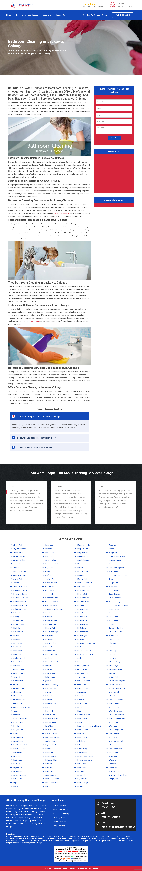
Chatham (16, 684)
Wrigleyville (113, 779)
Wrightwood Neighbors (118, 775)
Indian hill (48, 665)
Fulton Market (50, 560)
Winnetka (112, 764)
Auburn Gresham (19, 575)
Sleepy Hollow (114, 583)
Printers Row (82, 737)
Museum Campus (83, 586)
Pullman (80, 745)
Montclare (81, 575)
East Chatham (18, 741)
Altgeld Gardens (19, 549)
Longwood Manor (52, 779)
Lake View (49, 726)
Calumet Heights (19, 673)
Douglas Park (18, 730)
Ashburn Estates (19, 571)
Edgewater (17, 771)
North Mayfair (82, 635)
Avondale (16, 583)
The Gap (112, 643)
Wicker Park (113, 752)
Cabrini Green (18, 669)
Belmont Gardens (20, 605)
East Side (16, 756)
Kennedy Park (50, 703)
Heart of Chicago (51, 632)
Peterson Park (82, 703)
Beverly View (18, 620)
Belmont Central (19, 601)
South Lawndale (115, 613)
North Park (81, 639)
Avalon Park (17, 579)
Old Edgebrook (83, 665)
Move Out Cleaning (61, 809)
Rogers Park (82, 779)
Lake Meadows (51, 722)
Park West (81, 696)
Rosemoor (113, 549)
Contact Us (60, 15)
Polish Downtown (84, 715)
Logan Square (50, 775)
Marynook (81, 564)
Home (8, 15)
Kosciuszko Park (51, 718)
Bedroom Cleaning (61, 213)
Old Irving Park (83, 669)
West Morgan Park (116, 730)
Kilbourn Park (50, 715)
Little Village (50, 771)
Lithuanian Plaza (51, 760)
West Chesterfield (116, 699)
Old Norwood (82, 673)
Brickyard (16, 639)
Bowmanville (18, 632)
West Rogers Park (116, 741)
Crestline (16, 715)
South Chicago (114, 594)
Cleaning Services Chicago (27, 15)
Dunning (16, 733)
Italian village (50, 677)
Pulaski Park (81, 741)
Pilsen (79, 711)
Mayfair (80, 567)
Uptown (112, 673)
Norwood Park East (84, 650)
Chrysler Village (19, 696)
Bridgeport (17, 643)
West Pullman (114, 733)
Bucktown (17, 654)
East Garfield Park (20, 745)
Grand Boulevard (51, 601)
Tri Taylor (113, 658)
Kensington (49, 707)
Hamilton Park (50, 624)
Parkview (80, 699)
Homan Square (51, 647)
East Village (17, 760)
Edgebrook (17, 767)
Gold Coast (49, 586)
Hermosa (49, 639)
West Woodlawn (115, 748)
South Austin (114, 590)
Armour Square (19, 564)
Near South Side (83, 594)
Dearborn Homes (20, 718)
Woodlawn (113, 767)
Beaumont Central (20, 594)
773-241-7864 (123, 15)
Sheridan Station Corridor (118, 575)
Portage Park (82, 722)
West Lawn (113, 722)
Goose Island (50, 594)
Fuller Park (49, 556)
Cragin (15, 711)
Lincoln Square (50, 756)
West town (113, 745)
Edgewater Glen (19, 775)
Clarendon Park (19, 699)
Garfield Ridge (50, 579)
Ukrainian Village (115, 662)
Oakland (80, 658)
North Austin (82, 616)
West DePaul (114, 703)
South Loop (113, 616)
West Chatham (114, 696)
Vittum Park (113, 677)
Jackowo (48, 681)
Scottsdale (113, 564)
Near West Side (83, 598)
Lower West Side (51, 782)
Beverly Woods (19, 624)
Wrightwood (114, 771)
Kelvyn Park (49, 696)
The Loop (112, 650)
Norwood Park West (85, 654)
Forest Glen (49, 552)
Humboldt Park (51, 654)
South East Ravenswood (118, 605)
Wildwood (113, 756)
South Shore (113, 620)
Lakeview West (51, 733)
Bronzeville (17, 650)
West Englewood (115, 711)
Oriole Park (81, 684)
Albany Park (17, 545)
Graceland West (51, 598)
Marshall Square (83, 560)
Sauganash (113, 552)
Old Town (81, 677)
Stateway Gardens (116, 628)
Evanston (16, 786)
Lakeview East (50, 730)
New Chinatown (83, 601)
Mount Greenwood (84, 583)
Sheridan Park (114, 571)
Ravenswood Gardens (85, 756)
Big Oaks (16, 628)
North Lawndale (83, 632)
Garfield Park (50, 575)
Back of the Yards (20, 590)
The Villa (112, 654)
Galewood (49, 571)
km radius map (114, 173)
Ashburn (16, 567)
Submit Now (114, 138)
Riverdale (80, 771)
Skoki (111, 579)
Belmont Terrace (19, 613)
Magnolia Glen (82, 549)
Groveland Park (51, 620)
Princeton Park (82, 733)
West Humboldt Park (117, 718)
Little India (49, 764)
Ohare (79, 662)
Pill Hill (79, 707)
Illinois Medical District (53, 662)
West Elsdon (114, 707)
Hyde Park (49, 658)
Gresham (48, 616)
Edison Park (17, 779)
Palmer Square (82, 688)
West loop (113, 726)
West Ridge (113, 737)
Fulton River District (52, 564)
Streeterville (114, 635)
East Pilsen (17, 752)
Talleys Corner (114, 639)
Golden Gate (50, 590)
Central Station (19, 681)
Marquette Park (83, 556)
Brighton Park (18, 647)
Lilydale (48, 748)
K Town (48, 692)
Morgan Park (82, 579)
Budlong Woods (19, 658)
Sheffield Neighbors (116, 567)
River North (81, 764)
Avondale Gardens (20, 586)
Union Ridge (113, 665)
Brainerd (16, 635)
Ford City (48, 549)
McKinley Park (82, 571)
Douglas (16, 726)
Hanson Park (50, 628)
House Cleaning (59, 805)
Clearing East (18, 703)
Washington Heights (117, 681)
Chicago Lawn (18, 688)
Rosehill (80, 786)
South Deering (114, 601)
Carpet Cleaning (59, 821)
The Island (113, 647)
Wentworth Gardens (117, 688)
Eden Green (17, 764)
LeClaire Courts (51, 741)
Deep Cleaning (59, 826)
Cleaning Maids (59, 817)
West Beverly (114, 692)
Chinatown (17, 692)
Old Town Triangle (84, 681)
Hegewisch (49, 635)
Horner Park (50, 650)
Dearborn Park (19, 722)
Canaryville (17, 677)
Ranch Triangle (82, 748)
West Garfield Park (116, 715)
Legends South (51, 745)
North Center (82, 620)
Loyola (47, 786)
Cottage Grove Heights (22, 707)
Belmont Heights (19, 609)
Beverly (16, 616)
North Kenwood (83, 628)
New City (80, 605)
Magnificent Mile (83, 545)
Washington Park (115, 684)
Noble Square (82, 613)
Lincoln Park (49, 752)
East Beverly (18, 737)
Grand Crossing (51, 605)
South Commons (115, 598)
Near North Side (83, 590)
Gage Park (49, 567)
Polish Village (82, 718)
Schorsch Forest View (117, 556)
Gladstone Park (51, 583)
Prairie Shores (82, 730)
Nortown (80, 647)
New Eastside (82, 609)
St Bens (112, 624)
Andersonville (18, 552)
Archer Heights (19, 560)
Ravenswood (82, 752)
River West (81, 767)
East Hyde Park (19, 748)
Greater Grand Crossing (54, 609)
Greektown (49, 613)
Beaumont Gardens (20, 598)
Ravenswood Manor (85, 760)
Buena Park (17, 662)
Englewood (17, 782)
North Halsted (82, 624)
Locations (47, 15)
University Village (115, 669)
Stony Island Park (115, 632)
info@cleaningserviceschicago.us (118, 826)
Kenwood (49, 711)
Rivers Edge (82, 775)
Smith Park (113, 586)
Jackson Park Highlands (54, 684)
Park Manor (81, 692)
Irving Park (49, 669)
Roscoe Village (82, 782)
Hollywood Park (51, 643)
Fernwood (49, 545)
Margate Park (82, 552)
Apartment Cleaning (61, 813)
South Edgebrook (115, 609)
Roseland (112, 545)
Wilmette (112, 760)
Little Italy (49, 767)
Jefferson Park (50, 688)
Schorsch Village (115, 560)
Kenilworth (49, 699)
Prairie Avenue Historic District (89, 726)
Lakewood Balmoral (52, 737)
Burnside (16, 665)
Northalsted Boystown (86, 643)
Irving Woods (50, 673)
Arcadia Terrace (19, 556)
